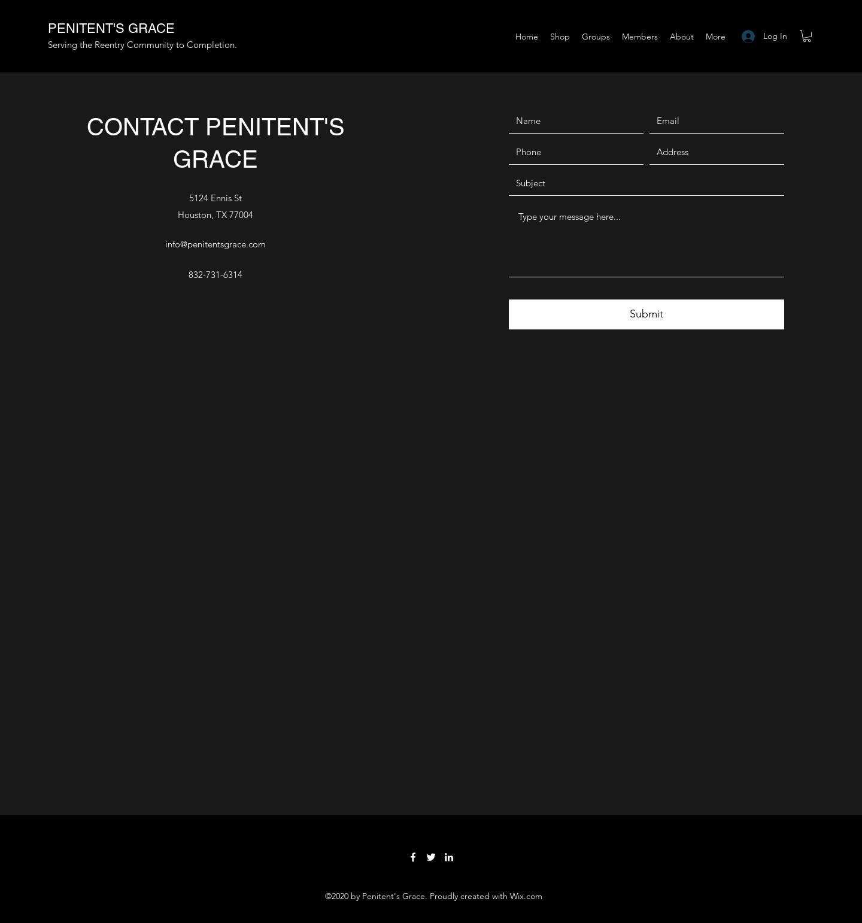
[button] (807, 36)
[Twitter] (431, 857)
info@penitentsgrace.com (215, 244)
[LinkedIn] (449, 857)
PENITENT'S (88, 28)
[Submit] (646, 314)
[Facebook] (413, 857)
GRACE (151, 28)
